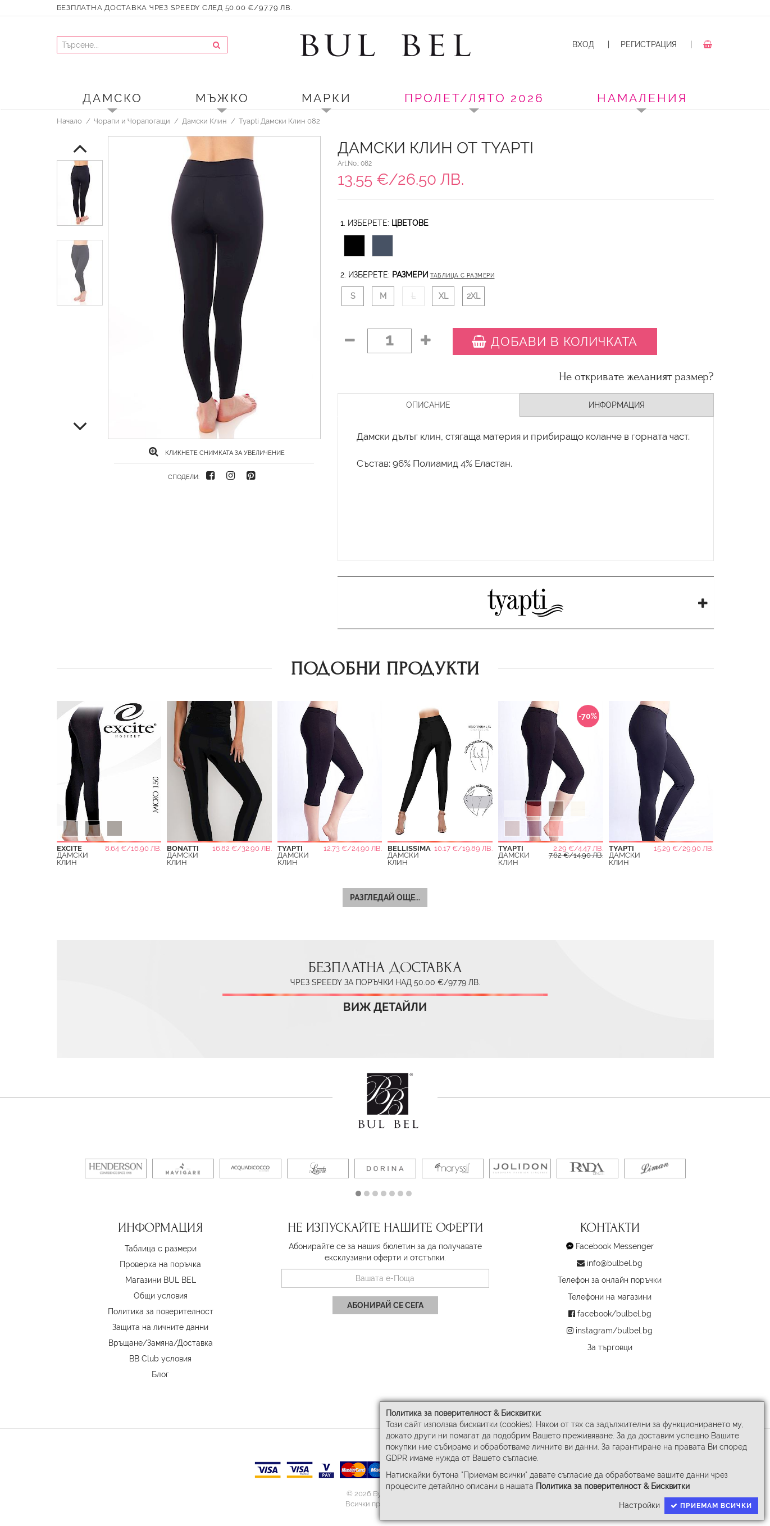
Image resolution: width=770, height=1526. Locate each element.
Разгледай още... (385, 897)
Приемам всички (711, 1506)
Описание (428, 404)
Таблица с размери (462, 275)
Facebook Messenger (615, 1246)
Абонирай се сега (385, 1305)
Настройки (639, 1505)
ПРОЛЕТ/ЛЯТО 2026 (474, 98)
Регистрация (649, 44)
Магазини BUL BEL (160, 1280)
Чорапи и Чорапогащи (132, 120)
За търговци (609, 1347)
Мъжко (222, 98)
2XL (473, 295)
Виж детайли (385, 1007)
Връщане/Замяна (141, 1342)
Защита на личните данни (160, 1327)
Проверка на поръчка (160, 1264)
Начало (69, 120)
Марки (327, 98)
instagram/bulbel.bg (614, 1330)
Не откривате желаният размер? (636, 377)
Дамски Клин (204, 120)
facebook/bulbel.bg (614, 1313)
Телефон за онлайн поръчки (610, 1280)
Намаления (642, 98)
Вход (583, 44)
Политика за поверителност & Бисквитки (613, 1486)
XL (443, 295)
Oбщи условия (161, 1295)
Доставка (195, 1342)
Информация (617, 404)
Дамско (113, 98)
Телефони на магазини (609, 1296)
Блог (160, 1374)
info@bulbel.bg (615, 1263)
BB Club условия (160, 1358)
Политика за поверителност (160, 1311)
